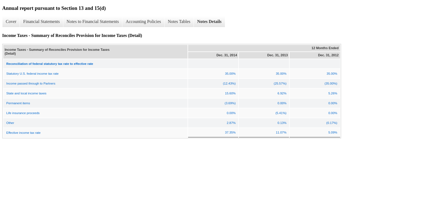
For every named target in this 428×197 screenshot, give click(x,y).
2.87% (231, 122)
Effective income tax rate (23, 132)
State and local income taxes (26, 93)
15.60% (230, 93)
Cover (11, 21)
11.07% (281, 132)
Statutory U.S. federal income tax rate (32, 73)
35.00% (230, 73)
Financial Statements (41, 21)
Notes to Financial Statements (93, 21)
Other (10, 122)
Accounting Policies (143, 21)
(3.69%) (230, 103)
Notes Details (209, 21)
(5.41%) (280, 113)
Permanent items (18, 103)
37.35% (230, 132)
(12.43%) (229, 83)
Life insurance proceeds (23, 113)
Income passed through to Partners (30, 83)
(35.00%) (331, 83)
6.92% (282, 93)
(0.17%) (331, 122)
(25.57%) (280, 83)
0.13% (282, 122)
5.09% (332, 132)
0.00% (282, 103)
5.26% (332, 93)
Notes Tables (179, 21)
